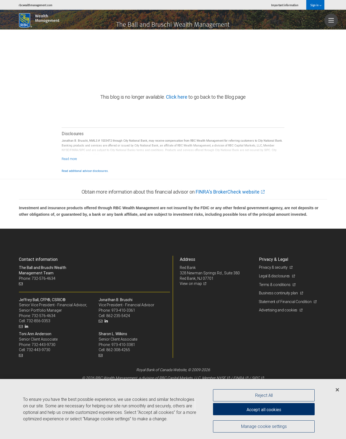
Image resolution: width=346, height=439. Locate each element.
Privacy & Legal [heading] (273, 259)
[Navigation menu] (331, 20)
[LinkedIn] (27, 326)
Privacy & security (273, 267)
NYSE (221, 377)
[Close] (337, 390)
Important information (284, 5)
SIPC (256, 377)
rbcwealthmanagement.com (35, 5)
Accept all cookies (264, 409)
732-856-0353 (38, 320)
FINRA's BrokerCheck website (228, 192)
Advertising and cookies (278, 310)
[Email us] (21, 283)
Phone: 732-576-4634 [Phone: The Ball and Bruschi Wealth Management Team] (37, 278)
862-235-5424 (118, 315)
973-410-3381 (123, 344)
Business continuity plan (279, 293)
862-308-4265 (118, 349)
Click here (177, 97)
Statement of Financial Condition (286, 301)
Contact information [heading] (38, 259)
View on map (191, 283)
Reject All (264, 395)
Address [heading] (187, 259)
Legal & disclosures (275, 276)
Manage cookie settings (264, 426)
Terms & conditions (275, 284)
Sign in (315, 5)
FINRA (238, 377)
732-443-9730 (43, 344)
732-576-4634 (43, 315)
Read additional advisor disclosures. (85, 171)
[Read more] (69, 159)
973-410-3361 (123, 310)
